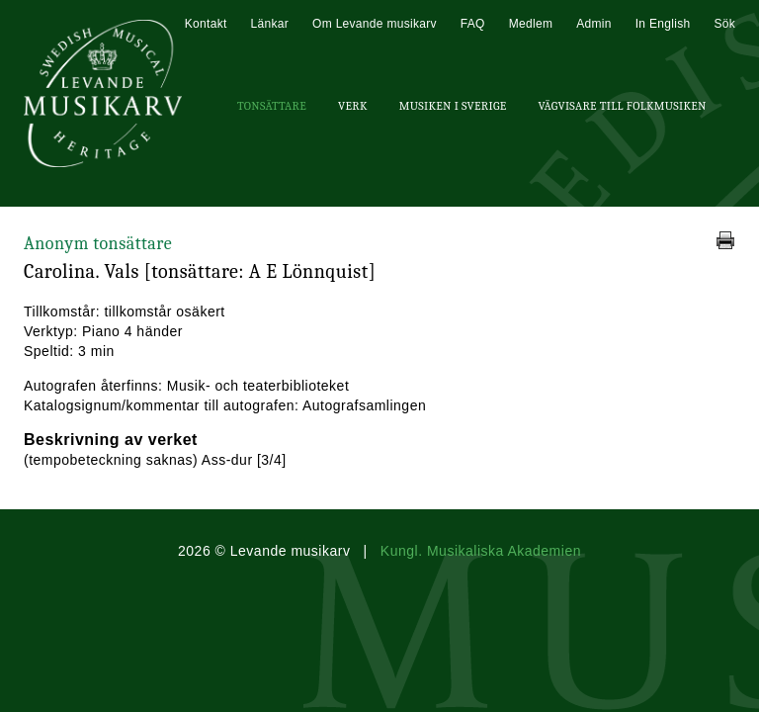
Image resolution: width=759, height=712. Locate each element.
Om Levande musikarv (374, 24)
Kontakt (206, 24)
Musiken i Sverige (453, 106)
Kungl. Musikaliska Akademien (480, 551)
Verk (353, 106)
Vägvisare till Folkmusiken (622, 106)
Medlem (530, 24)
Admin (594, 24)
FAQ (473, 24)
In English (663, 24)
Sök (724, 24)
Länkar (270, 24)
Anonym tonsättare (98, 243)
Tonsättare (271, 106)
